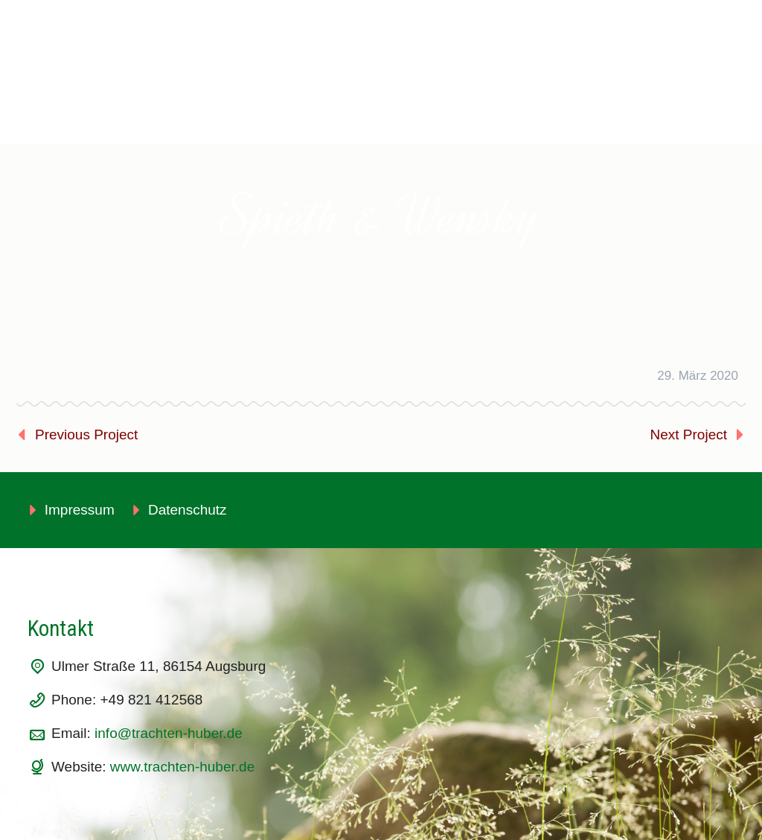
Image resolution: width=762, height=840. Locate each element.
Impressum (80, 510)
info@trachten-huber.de (169, 733)
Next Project (688, 434)
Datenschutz (187, 510)
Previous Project (86, 434)
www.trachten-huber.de (182, 766)
